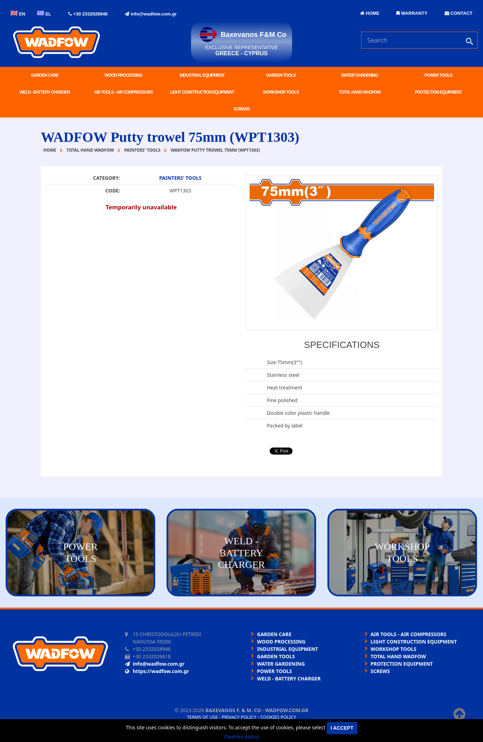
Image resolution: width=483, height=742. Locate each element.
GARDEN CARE (44, 75)
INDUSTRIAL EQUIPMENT (202, 75)
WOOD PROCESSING (123, 75)
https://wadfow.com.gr (157, 671)
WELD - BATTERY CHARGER (44, 92)
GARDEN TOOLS (281, 75)
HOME (370, 13)
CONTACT (458, 13)
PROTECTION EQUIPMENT (438, 92)
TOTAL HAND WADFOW (360, 92)
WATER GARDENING (359, 75)
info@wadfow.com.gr (150, 14)
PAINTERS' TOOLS (180, 178)
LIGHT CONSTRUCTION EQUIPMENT (202, 92)
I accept (342, 728)
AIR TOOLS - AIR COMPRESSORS (123, 92)
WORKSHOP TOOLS (281, 92)
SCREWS (241, 109)
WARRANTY (411, 13)
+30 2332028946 (88, 14)
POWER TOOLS (438, 75)
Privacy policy (239, 717)
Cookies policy (278, 717)
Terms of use (202, 717)
